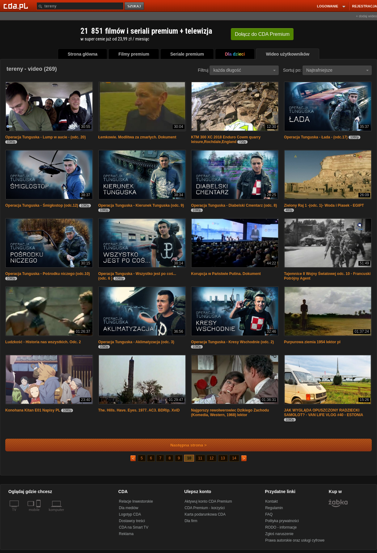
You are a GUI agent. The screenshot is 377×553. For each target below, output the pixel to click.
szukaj (135, 6)
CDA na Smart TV (133, 527)
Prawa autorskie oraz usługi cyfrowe (294, 540)
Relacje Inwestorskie (136, 501)
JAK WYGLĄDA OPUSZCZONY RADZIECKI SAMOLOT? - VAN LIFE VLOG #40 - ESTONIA (323, 412)
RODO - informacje (281, 527)
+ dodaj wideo (366, 16)
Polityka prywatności (282, 521)
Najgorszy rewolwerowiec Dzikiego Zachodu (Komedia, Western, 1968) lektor (230, 412)
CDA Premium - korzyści (204, 508)
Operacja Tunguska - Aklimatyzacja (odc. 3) (136, 342)
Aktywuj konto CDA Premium (208, 501)
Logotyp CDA (130, 514)
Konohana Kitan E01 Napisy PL (32, 410)
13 (223, 458)
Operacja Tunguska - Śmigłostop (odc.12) (41, 205)
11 (200, 458)
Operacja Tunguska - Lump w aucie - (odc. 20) (45, 137)
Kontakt (271, 501)
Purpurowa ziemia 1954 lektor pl (312, 342)
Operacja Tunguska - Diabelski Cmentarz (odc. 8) (234, 205)
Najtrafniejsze (337, 70)
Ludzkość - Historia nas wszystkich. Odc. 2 (43, 342)
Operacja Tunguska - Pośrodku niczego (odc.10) (47, 274)
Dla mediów (128, 508)
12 (212, 458)
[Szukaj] (80, 6)
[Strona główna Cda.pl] (16, 6)
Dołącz (262, 34)
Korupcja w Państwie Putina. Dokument (226, 274)
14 (234, 458)
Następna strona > (184, 445)
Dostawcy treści (132, 521)
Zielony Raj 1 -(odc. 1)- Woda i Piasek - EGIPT (324, 205)
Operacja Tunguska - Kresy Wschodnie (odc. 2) (232, 342)
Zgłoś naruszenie (279, 534)
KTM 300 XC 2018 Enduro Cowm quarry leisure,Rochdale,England (226, 139)
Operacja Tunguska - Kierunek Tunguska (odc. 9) (141, 205)
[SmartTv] (39, 513)
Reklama (126, 534)
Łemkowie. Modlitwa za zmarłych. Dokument (137, 137)
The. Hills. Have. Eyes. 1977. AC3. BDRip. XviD (139, 410)
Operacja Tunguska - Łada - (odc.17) (316, 137)
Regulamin (274, 508)
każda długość (244, 70)
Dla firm (190, 521)
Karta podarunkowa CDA (205, 514)
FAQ (269, 514)
